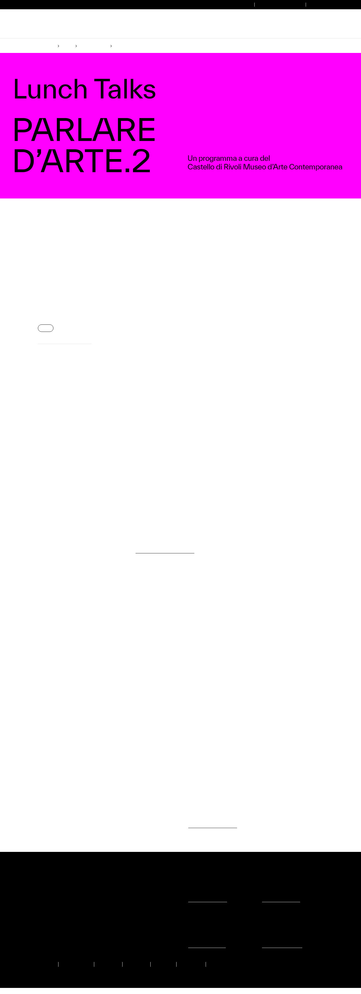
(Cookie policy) (174, 517)
